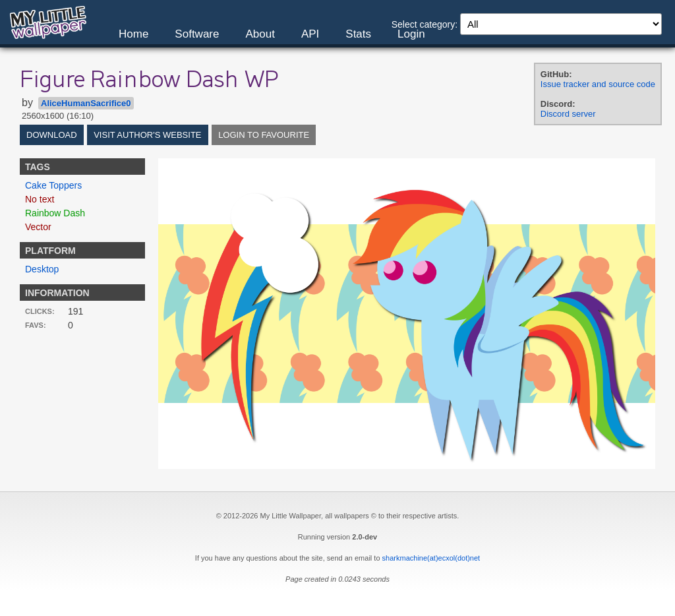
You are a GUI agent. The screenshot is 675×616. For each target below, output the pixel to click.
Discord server (568, 114)
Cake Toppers (53, 185)
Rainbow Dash (55, 213)
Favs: (35, 325)
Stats (358, 34)
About (259, 34)
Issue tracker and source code (598, 84)
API (310, 34)
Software (197, 34)
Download (51, 135)
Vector (38, 227)
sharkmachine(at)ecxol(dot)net (431, 558)
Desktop (42, 269)
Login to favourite (263, 135)
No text (39, 199)
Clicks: (40, 311)
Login (411, 34)
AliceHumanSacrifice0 (86, 103)
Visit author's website (147, 135)
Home (133, 34)
